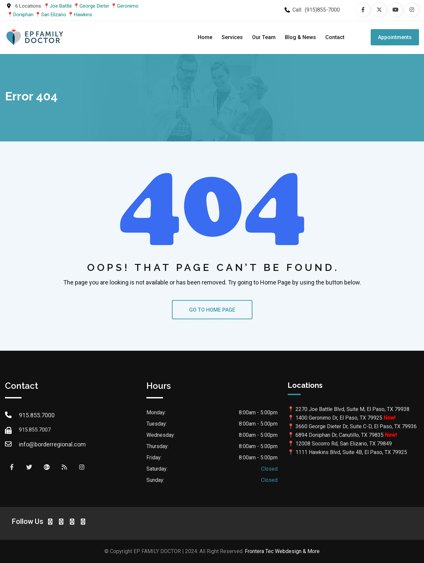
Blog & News (300, 37)
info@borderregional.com (52, 444)
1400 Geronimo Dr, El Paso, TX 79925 (338, 418)
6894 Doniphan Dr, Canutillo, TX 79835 (339, 435)
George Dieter (94, 6)
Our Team (264, 37)
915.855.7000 (37, 415)
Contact (334, 37)
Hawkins (83, 15)
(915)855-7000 (322, 10)
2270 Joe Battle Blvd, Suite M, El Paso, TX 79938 (352, 409)
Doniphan (23, 15)
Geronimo (127, 6)
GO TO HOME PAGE (212, 310)
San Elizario (53, 15)
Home (205, 37)
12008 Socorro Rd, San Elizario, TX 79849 (343, 443)
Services (232, 37)
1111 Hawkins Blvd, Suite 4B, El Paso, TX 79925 (351, 452)
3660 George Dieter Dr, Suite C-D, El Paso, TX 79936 (356, 426)
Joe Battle (61, 6)
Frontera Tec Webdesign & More (282, 551)
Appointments (395, 37)
